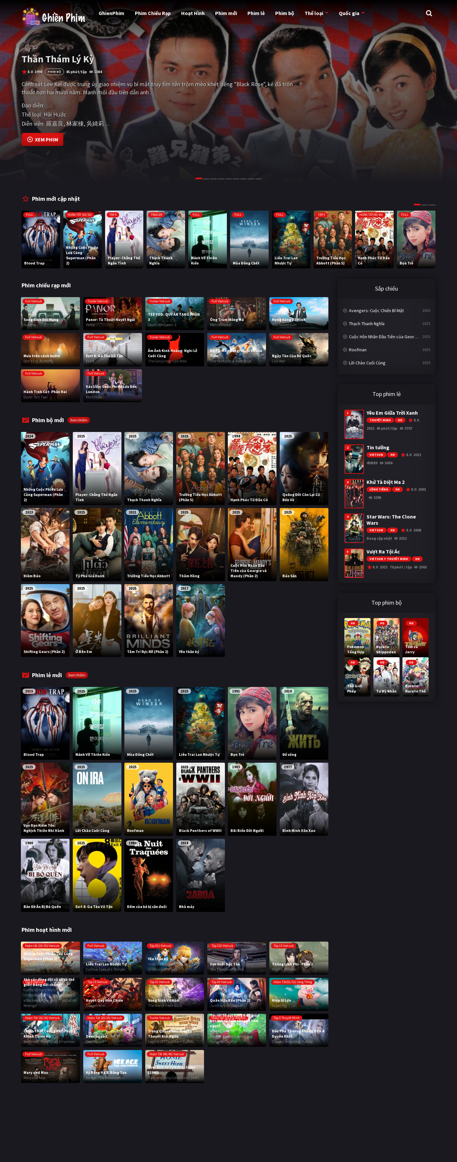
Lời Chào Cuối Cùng (367, 363)
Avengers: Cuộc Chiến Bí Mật (376, 310)
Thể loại (314, 13)
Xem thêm (78, 420)
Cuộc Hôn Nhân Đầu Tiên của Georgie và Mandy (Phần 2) (389, 337)
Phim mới (226, 13)
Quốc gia (349, 13)
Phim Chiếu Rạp (153, 13)
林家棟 (75, 123)
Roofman (358, 350)
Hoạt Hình (193, 13)
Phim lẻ (256, 13)
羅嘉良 (55, 123)
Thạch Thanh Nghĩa (367, 323)
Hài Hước (55, 114)
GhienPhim (111, 13)
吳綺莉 (95, 123)
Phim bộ (284, 13)
